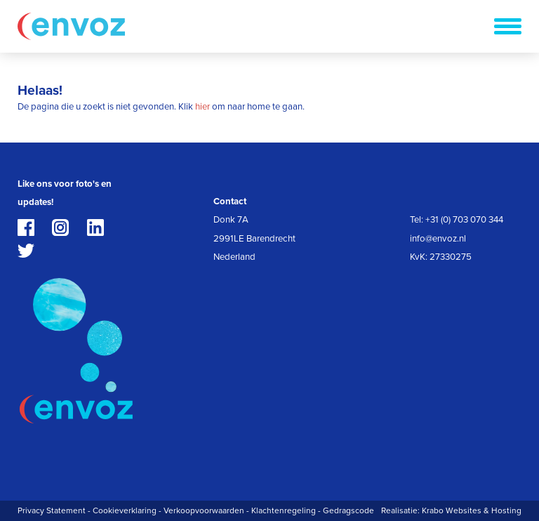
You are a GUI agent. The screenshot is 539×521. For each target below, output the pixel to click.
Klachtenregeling (283, 510)
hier (202, 106)
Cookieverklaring (125, 510)
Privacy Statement (52, 510)
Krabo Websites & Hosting (471, 510)
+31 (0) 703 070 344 (464, 219)
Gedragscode (348, 510)
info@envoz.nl (438, 238)
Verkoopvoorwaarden (204, 510)
